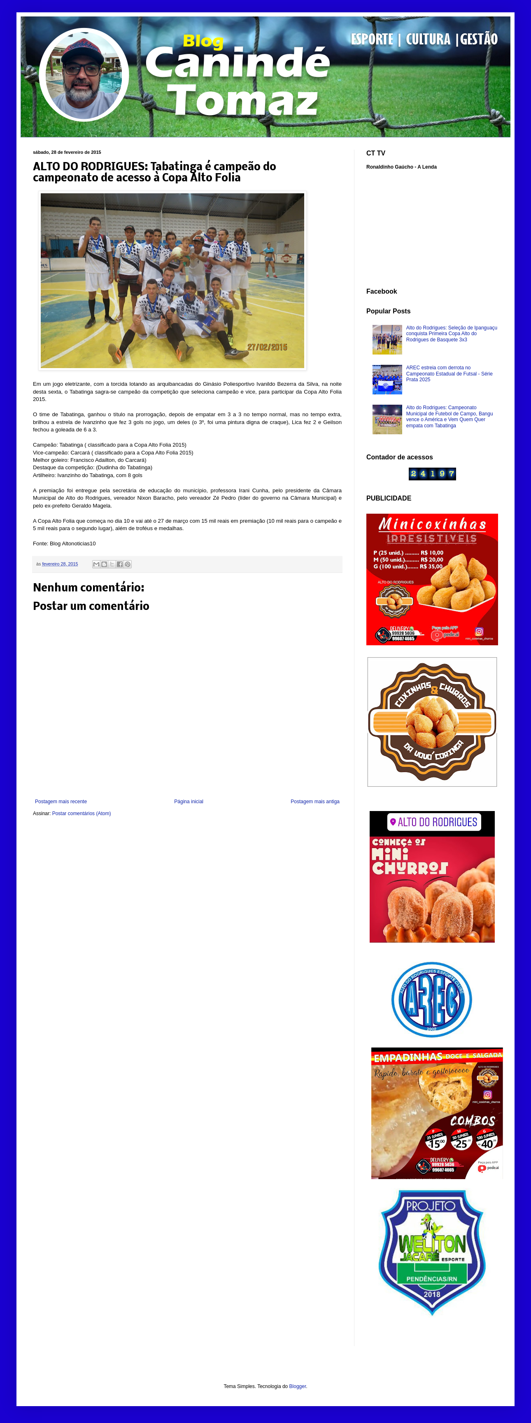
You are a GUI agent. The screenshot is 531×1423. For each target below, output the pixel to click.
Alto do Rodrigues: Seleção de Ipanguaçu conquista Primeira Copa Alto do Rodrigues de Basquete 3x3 (452, 334)
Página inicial (188, 801)
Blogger (297, 1386)
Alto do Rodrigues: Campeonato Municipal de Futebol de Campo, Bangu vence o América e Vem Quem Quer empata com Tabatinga (449, 416)
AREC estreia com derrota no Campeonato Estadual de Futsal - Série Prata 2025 (449, 373)
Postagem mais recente (61, 801)
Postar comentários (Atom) (81, 813)
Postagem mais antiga (315, 801)
